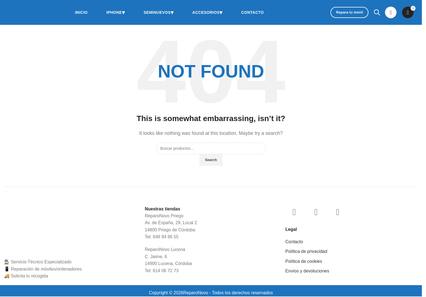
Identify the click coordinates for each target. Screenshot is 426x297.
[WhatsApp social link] (316, 212)
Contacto (294, 241)
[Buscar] (211, 148)
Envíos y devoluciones (307, 271)
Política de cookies (303, 261)
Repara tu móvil (349, 12)
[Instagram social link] (294, 212)
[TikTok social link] (337, 212)
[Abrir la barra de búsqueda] (376, 12)
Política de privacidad (306, 251)
